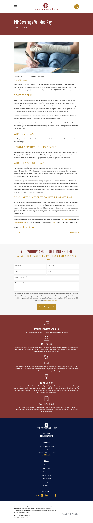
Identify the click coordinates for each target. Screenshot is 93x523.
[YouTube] (38, 495)
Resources (46, 472)
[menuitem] (16, 517)
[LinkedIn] (46, 495)
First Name (18, 265)
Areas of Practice (46, 475)
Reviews (46, 482)
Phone (17, 271)
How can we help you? (21, 283)
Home (46, 465)
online (54, 222)
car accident (66, 220)
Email (49, 271)
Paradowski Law (20, 222)
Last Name (51, 265)
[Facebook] (55, 495)
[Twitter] (51, 495)
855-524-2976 (46, 436)
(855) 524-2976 (34, 222)
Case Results (46, 479)
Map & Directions (46, 455)
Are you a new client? (21, 277)
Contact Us (46, 486)
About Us (46, 468)
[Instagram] (42, 495)
